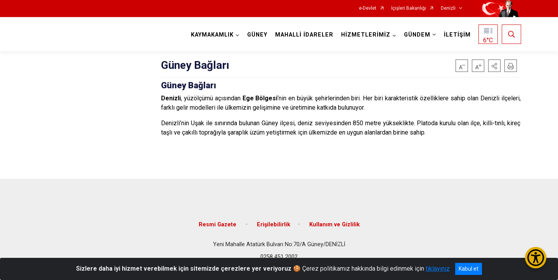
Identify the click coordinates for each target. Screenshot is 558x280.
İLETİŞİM (457, 35)
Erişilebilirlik (273, 222)
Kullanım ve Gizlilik (334, 222)
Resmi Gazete (218, 222)
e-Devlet (367, 8)
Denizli (448, 8)
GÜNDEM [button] (417, 35)
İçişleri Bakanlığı (408, 8)
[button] (494, 66)
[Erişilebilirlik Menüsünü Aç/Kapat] (535, 257)
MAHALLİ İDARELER (304, 35)
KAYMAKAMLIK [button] (212, 35)
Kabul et (468, 269)
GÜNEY (257, 35)
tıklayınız (438, 268)
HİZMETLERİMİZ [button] (365, 35)
